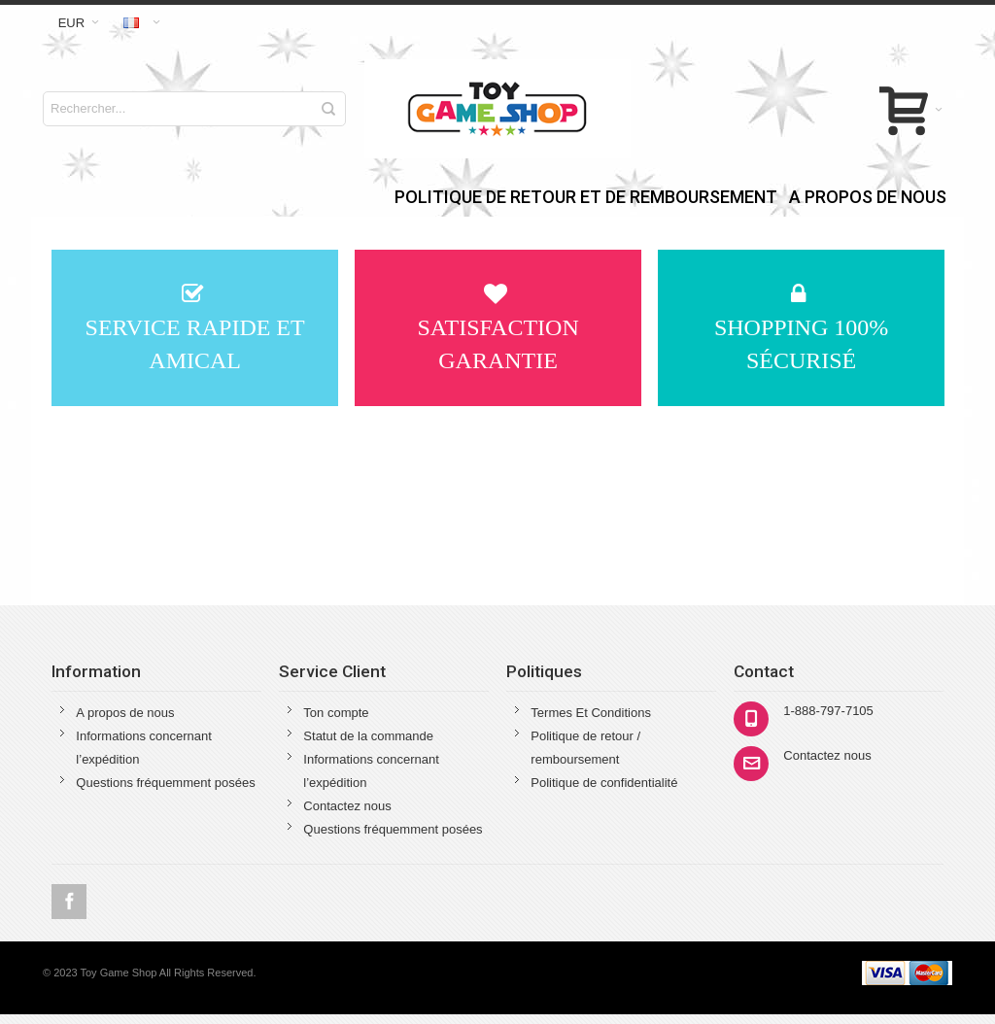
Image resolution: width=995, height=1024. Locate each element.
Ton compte (335, 712)
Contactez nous (347, 806)
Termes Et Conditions (591, 712)
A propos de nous (125, 712)
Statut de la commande (368, 736)
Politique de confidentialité (604, 782)
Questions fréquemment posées (165, 782)
